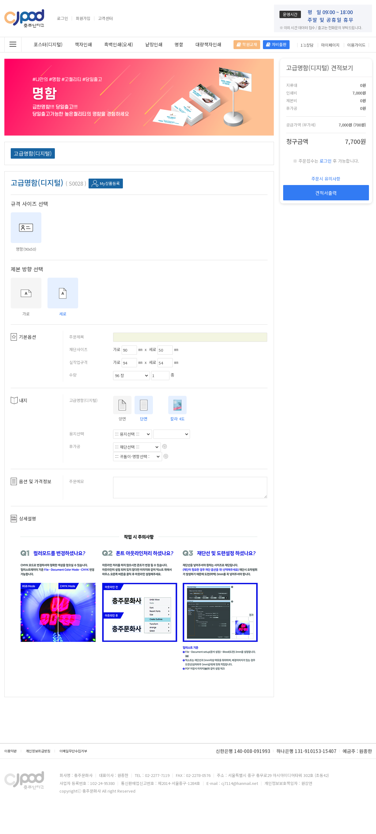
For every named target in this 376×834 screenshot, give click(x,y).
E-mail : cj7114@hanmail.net (232, 783)
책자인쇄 (83, 44)
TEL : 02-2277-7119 (152, 775)
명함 (179, 44)
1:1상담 (307, 45)
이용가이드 (356, 45)
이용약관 (10, 750)
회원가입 (83, 18)
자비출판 (276, 44)
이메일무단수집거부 (73, 750)
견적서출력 (326, 193)
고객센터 (105, 18)
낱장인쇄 (153, 44)
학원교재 (247, 44)
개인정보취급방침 (38, 750)
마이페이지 (330, 45)
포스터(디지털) (48, 44)
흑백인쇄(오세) (118, 44)
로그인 (62, 18)
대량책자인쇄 (208, 44)
